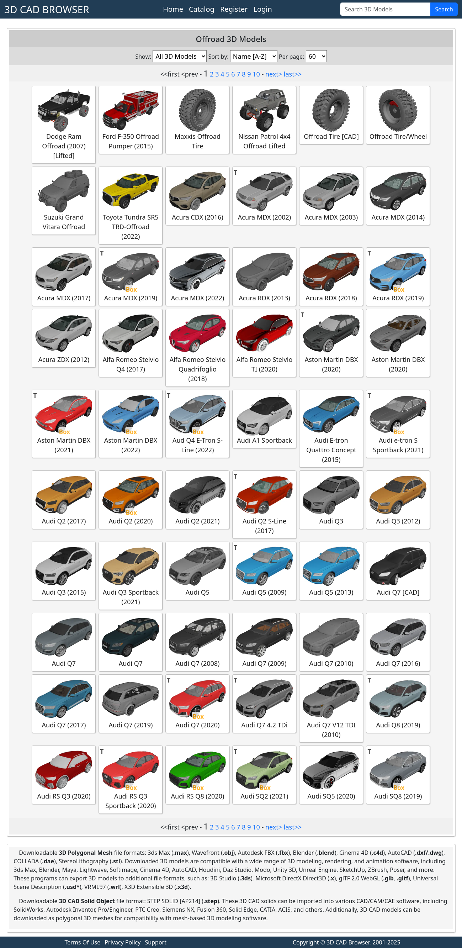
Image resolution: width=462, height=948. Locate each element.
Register (234, 9)
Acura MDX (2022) (197, 276)
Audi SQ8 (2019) (398, 774)
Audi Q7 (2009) (264, 642)
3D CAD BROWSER (46, 9)
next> (273, 74)
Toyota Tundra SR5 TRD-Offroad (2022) (130, 205)
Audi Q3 (331, 499)
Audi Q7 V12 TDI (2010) (331, 708)
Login (262, 9)
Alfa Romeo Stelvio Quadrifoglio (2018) (197, 347)
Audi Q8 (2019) (398, 703)
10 (256, 74)
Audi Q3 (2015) (63, 570)
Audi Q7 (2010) (331, 642)
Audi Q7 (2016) (398, 642)
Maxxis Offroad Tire (197, 119)
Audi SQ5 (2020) (331, 774)
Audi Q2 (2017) (63, 499)
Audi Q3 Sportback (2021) (130, 575)
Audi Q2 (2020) (130, 499)
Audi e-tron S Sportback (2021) (398, 423)
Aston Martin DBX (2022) (130, 423)
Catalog (201, 9)
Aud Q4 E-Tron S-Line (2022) (197, 423)
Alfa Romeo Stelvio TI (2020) (264, 342)
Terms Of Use (83, 942)
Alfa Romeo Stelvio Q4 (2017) (130, 342)
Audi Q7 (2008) (197, 642)
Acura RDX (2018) (331, 276)
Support (155, 942)
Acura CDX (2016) (197, 195)
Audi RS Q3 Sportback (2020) (130, 779)
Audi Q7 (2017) (63, 703)
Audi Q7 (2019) (130, 703)
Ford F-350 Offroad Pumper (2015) (130, 119)
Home (173, 9)
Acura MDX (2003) (331, 195)
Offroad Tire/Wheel (398, 115)
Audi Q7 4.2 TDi (264, 703)
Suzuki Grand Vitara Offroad (63, 200)
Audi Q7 (63, 642)
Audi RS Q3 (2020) (63, 774)
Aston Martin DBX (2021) (63, 423)
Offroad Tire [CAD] (331, 115)
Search (444, 9)
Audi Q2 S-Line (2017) (264, 504)
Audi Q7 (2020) (197, 703)
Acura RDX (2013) (264, 276)
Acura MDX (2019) (130, 276)
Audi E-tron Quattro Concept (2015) (331, 428)
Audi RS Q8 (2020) (197, 774)
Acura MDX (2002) (264, 195)
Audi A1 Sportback (264, 418)
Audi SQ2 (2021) (264, 774)
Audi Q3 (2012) (398, 499)
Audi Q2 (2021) (197, 499)
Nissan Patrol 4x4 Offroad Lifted (264, 119)
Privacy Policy (122, 942)
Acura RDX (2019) (398, 276)
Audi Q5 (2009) (264, 570)
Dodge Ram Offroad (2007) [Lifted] (63, 124)
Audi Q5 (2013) (331, 570)
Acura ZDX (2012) (63, 338)
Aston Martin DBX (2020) (331, 342)
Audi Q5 (197, 570)
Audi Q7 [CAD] (398, 570)
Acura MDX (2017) (63, 276)
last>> (293, 74)
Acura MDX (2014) (398, 195)
